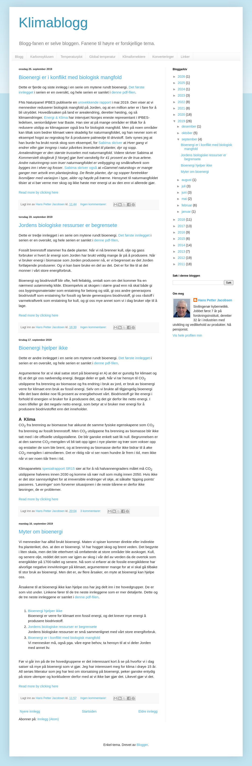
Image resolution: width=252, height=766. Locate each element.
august (187, 180)
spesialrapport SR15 (58, 468)
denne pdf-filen (123, 92)
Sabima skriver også (80, 168)
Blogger (142, 745)
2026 (182, 76)
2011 (182, 264)
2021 (182, 108)
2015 (182, 238)
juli (184, 186)
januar (187, 211)
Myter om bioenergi (41, 532)
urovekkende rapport (94, 102)
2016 (182, 232)
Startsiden (89, 711)
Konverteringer (163, 57)
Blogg (19, 57)
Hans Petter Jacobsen (215, 300)
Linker (185, 57)
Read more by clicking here (38, 192)
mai (185, 199)
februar (187, 205)
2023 (182, 95)
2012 (182, 258)
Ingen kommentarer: (93, 204)
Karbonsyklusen (42, 57)
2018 (182, 219)
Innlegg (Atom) (48, 719)
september (190, 139)
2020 (182, 114)
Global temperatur (102, 57)
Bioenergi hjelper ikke (43, 348)
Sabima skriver (110, 143)
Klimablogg (53, 22)
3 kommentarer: (91, 511)
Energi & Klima (56, 117)
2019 (182, 121)
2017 (182, 226)
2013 (182, 251)
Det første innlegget (134, 235)
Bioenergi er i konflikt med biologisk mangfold (70, 77)
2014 (182, 245)
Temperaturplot (71, 57)
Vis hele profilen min (187, 335)
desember (189, 126)
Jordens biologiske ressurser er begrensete (68, 225)
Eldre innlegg (148, 711)
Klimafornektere (133, 57)
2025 (182, 83)
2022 (182, 102)
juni (185, 192)
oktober (187, 133)
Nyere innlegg (30, 711)
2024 (182, 89)
